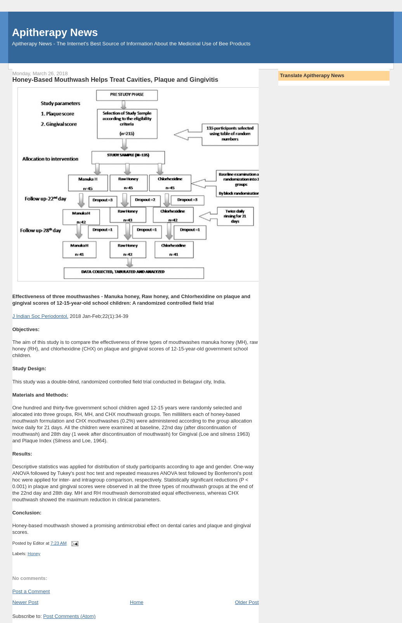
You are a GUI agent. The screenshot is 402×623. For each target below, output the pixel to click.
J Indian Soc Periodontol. (40, 316)
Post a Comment (31, 591)
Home (137, 602)
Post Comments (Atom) (69, 616)
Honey (34, 553)
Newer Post (25, 602)
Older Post (246, 602)
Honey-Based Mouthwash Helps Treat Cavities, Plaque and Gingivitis (115, 79)
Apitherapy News (55, 32)
